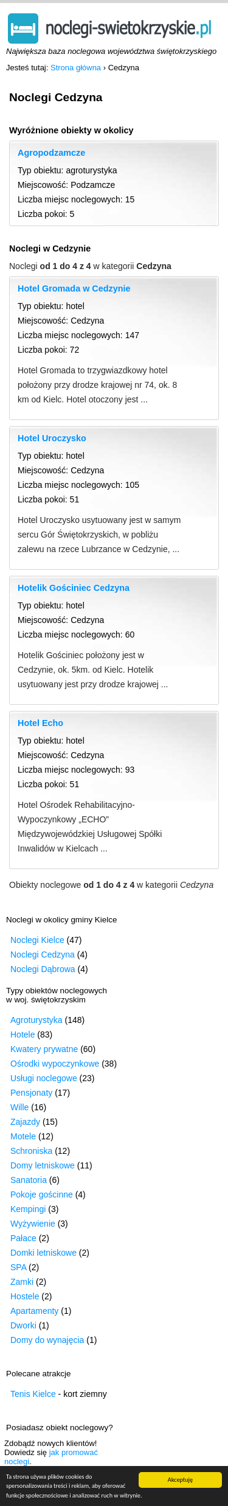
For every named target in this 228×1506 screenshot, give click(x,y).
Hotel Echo (40, 723)
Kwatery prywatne (44, 1049)
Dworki (23, 1325)
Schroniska (31, 1151)
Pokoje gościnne (41, 1194)
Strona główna (75, 67)
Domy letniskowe (42, 1165)
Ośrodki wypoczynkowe (54, 1063)
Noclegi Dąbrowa (42, 969)
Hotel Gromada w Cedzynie (74, 288)
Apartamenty (34, 1311)
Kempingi (28, 1209)
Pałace (23, 1238)
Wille (19, 1107)
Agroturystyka (36, 1020)
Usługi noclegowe (43, 1078)
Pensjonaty (31, 1093)
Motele (23, 1136)
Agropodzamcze (51, 153)
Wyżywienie (32, 1223)
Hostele (24, 1296)
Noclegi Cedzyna (42, 954)
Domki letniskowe (43, 1253)
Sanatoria (28, 1180)
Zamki (21, 1282)
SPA (18, 1267)
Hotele (22, 1034)
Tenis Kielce (33, 1394)
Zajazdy (25, 1122)
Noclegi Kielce (37, 940)
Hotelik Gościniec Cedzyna (74, 588)
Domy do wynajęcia (47, 1340)
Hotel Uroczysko (52, 438)
